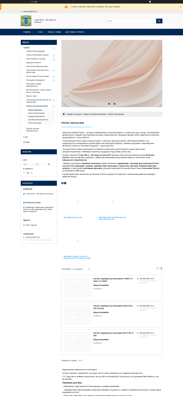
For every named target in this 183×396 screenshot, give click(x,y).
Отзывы (26, 142)
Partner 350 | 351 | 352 (73, 217)
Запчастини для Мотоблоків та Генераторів (38, 101)
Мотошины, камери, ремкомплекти (34, 85)
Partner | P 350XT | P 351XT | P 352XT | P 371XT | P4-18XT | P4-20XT (145, 219)
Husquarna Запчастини (36, 116)
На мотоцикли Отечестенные (37, 76)
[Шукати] (159, 21)
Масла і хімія (31, 96)
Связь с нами (54, 32)
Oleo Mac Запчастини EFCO (38, 120)
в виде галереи (158, 232)
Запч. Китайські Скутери (35, 59)
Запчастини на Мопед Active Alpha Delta (37, 71)
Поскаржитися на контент (94, 392)
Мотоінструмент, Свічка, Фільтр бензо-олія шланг (38, 91)
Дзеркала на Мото (33, 63)
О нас (40, 32)
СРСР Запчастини (34, 123)
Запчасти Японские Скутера (37, 55)
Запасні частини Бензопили (94, 114)
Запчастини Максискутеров (37, 66)
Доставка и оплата (74, 32)
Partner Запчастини (35, 110)
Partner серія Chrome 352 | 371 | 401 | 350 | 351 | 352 (110, 218)
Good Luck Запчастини (36, 113)
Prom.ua (103, 390)
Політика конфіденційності (113, 392)
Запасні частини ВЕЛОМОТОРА (32, 130)
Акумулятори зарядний (35, 51)
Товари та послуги (74, 114)
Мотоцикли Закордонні (35, 80)
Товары (27, 32)
